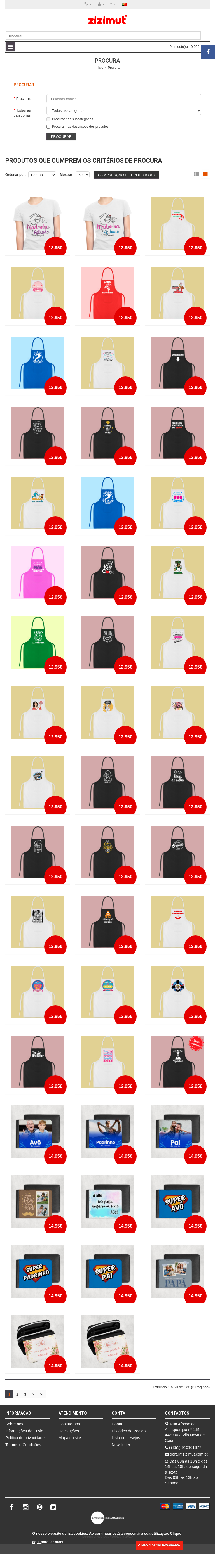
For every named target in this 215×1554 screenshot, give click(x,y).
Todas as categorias (22, 112)
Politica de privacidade (25, 1437)
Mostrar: (66, 174)
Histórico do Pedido (129, 1431)
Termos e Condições (23, 1444)
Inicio (100, 67)
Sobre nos (14, 1424)
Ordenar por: (15, 174)
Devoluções (69, 1431)
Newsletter (121, 1444)
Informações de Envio (24, 1431)
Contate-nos (69, 1424)
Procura (113, 67)
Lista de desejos (126, 1437)
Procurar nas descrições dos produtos (77, 126)
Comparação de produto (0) (126, 174)
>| (41, 1394)
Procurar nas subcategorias (69, 119)
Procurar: (23, 98)
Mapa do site (70, 1437)
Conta (117, 1424)
